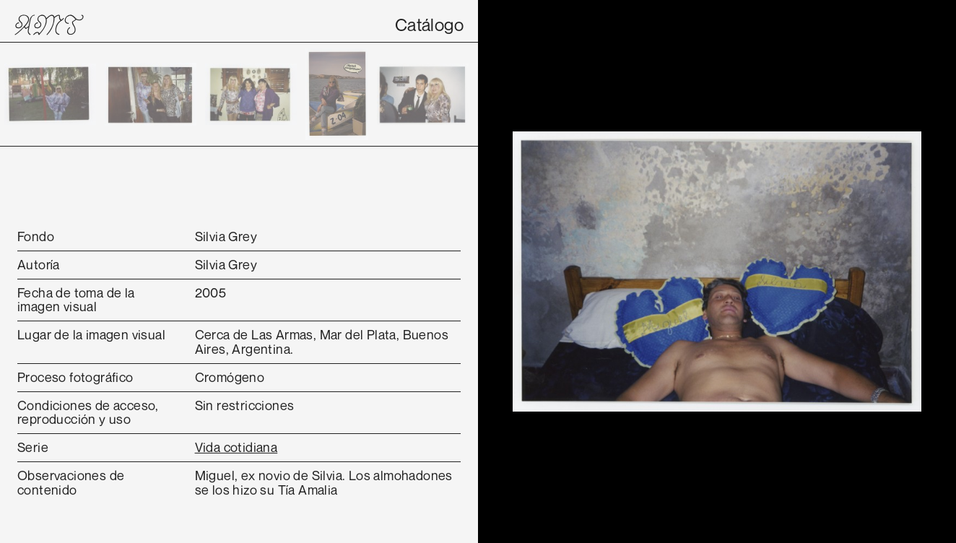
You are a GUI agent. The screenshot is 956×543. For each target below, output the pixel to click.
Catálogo (429, 24)
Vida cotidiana (236, 447)
